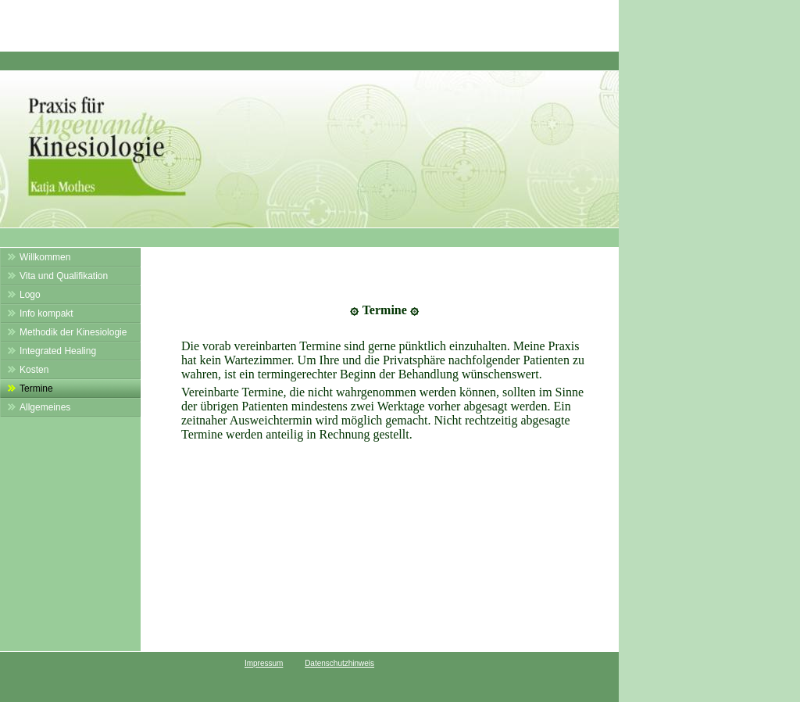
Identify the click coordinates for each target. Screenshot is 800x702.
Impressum (264, 663)
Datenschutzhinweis (339, 663)
